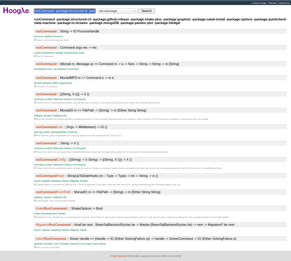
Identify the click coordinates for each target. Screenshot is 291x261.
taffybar (38, 115)
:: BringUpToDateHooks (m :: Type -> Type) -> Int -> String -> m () (97, 176)
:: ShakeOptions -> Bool (69, 209)
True (49, 217)
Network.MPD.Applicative (57, 82)
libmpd (38, 82)
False (99, 217)
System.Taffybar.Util (55, 115)
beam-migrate (42, 181)
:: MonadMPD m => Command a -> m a (75, 77)
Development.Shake (53, 213)
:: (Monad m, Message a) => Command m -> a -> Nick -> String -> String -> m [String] (107, 64)
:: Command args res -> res (66, 47)
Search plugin (260, 3)
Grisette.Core (51, 244)
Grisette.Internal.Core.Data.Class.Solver (83, 244)
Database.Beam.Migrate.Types (69, 230)
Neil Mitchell (120, 256)
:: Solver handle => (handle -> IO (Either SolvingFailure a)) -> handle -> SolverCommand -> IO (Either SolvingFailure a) (136, 239)
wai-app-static (42, 132)
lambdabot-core (43, 68)
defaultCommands (81, 152)
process (38, 36)
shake (37, 213)
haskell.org (284, 3)
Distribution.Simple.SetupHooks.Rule (63, 52)
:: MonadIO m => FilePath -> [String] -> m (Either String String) (91, 110)
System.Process (53, 36)
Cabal (37, 52)
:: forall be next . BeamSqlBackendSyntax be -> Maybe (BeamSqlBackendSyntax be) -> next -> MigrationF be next (135, 225)
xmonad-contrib (43, 99)
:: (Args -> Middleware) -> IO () (71, 127)
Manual (272, 3)
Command (48, 56)
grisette (38, 244)
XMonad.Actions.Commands (69, 99)
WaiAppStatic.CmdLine (64, 132)
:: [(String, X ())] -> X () (62, 94)
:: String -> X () (57, 143)
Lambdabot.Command (66, 68)
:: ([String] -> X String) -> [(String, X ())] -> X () (84, 160)
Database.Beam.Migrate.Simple (69, 181)
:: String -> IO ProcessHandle (67, 31)
